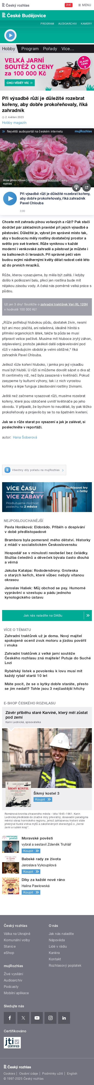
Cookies (9, 1073)
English (72, 1073)
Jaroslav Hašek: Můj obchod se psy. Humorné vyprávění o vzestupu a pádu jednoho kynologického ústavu (45, 592)
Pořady (50, 48)
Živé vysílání (13, 974)
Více (68, 48)
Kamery (86, 23)
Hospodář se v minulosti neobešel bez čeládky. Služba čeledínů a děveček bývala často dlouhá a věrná (47, 557)
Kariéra (54, 953)
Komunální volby (17, 940)
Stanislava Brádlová (46, 180)
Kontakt (55, 959)
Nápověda (57, 940)
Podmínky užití (52, 1073)
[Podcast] (76, 187)
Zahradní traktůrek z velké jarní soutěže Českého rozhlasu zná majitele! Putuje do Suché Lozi (48, 658)
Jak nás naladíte (61, 934)
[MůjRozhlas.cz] (83, 131)
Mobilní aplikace (16, 993)
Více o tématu (17, 630)
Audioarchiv (67, 23)
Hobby (8, 48)
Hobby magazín (14, 123)
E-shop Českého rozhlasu (30, 703)
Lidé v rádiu (58, 946)
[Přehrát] (10, 198)
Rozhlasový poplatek (65, 966)
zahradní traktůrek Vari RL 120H (64, 304)
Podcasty (11, 987)
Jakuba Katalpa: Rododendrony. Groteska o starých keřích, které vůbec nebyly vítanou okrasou (44, 575)
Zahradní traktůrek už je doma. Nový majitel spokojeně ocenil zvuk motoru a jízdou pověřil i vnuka (45, 640)
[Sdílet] (86, 187)
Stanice (10, 946)
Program (47, 23)
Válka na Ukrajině (17, 934)
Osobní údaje (28, 1073)
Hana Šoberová (25, 437)
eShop (9, 953)
